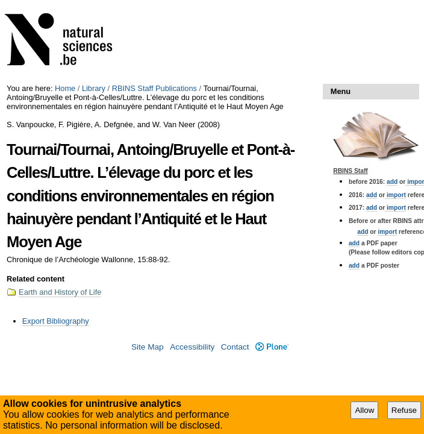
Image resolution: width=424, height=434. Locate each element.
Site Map (147, 346)
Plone (271, 346)
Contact (235, 346)
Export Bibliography (55, 321)
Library (93, 88)
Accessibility (192, 346)
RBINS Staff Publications (154, 88)
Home (65, 88)
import (395, 195)
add (392, 181)
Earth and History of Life (60, 292)
